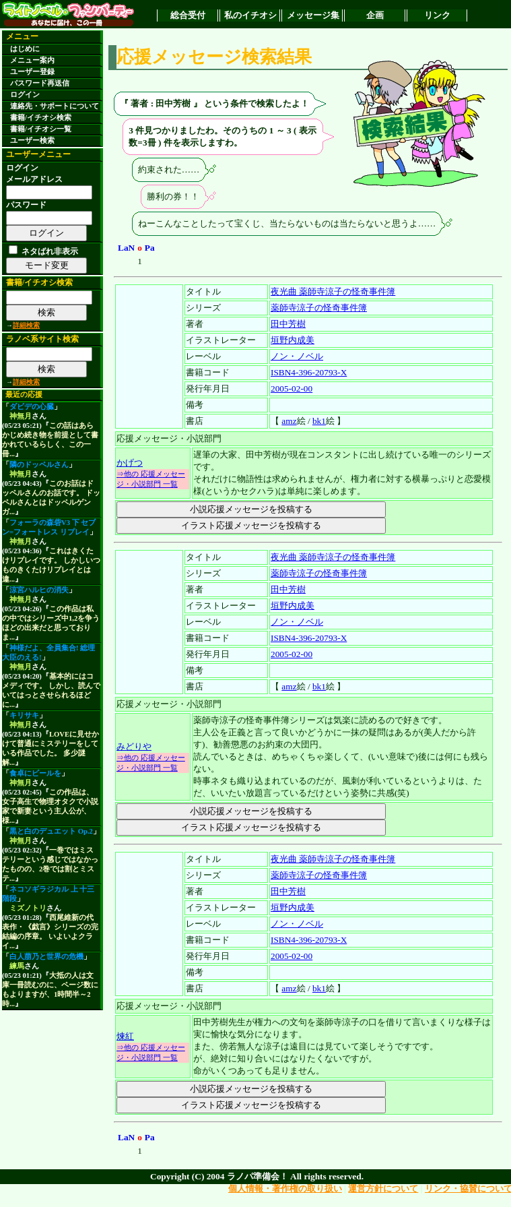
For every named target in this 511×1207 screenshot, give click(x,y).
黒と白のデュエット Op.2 (51, 831)
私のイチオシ (250, 15)
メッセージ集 (313, 15)
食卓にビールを (35, 773)
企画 (375, 15)
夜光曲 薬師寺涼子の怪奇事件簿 (333, 291)
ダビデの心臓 (31, 406)
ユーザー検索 (32, 140)
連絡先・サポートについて (54, 106)
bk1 (319, 421)
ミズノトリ (27, 908)
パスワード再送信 (39, 83)
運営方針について (383, 1188)
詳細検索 (26, 325)
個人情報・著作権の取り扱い (285, 1188)
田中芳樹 (288, 324)
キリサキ (24, 715)
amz (288, 421)
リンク (437, 15)
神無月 (20, 416)
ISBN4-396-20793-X (309, 372)
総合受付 (187, 15)
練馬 (16, 966)
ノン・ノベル (297, 356)
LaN (126, 248)
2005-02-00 (291, 388)
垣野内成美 (292, 340)
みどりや (133, 746)
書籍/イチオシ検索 (40, 117)
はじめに (25, 49)
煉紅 (125, 1036)
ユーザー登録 (32, 71)
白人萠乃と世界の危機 (46, 956)
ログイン (25, 94)
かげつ (129, 463)
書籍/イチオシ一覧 (40, 129)
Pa (150, 248)
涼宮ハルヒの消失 (39, 590)
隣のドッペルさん (39, 464)
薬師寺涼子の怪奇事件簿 (319, 308)
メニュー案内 (32, 60)
